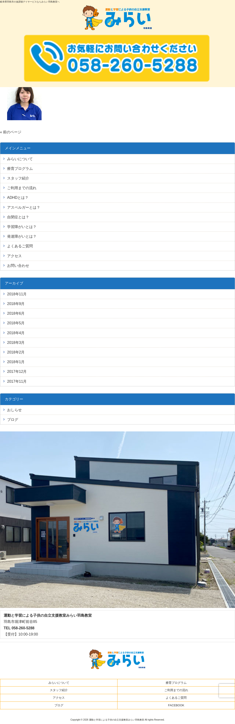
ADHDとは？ (17, 198)
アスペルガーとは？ (23, 207)
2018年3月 (16, 343)
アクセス (14, 256)
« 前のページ (10, 132)
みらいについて (20, 159)
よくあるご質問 (20, 246)
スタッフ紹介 (18, 178)
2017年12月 (17, 371)
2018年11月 (17, 294)
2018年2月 (16, 352)
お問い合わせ (18, 266)
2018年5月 (16, 323)
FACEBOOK (176, 705)
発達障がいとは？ (21, 236)
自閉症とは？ (18, 217)
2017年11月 (17, 381)
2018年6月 (16, 313)
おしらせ (14, 410)
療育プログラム (20, 169)
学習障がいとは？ (21, 227)
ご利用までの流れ (21, 188)
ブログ (12, 420)
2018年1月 (16, 362)
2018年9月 (16, 304)
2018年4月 (16, 333)
